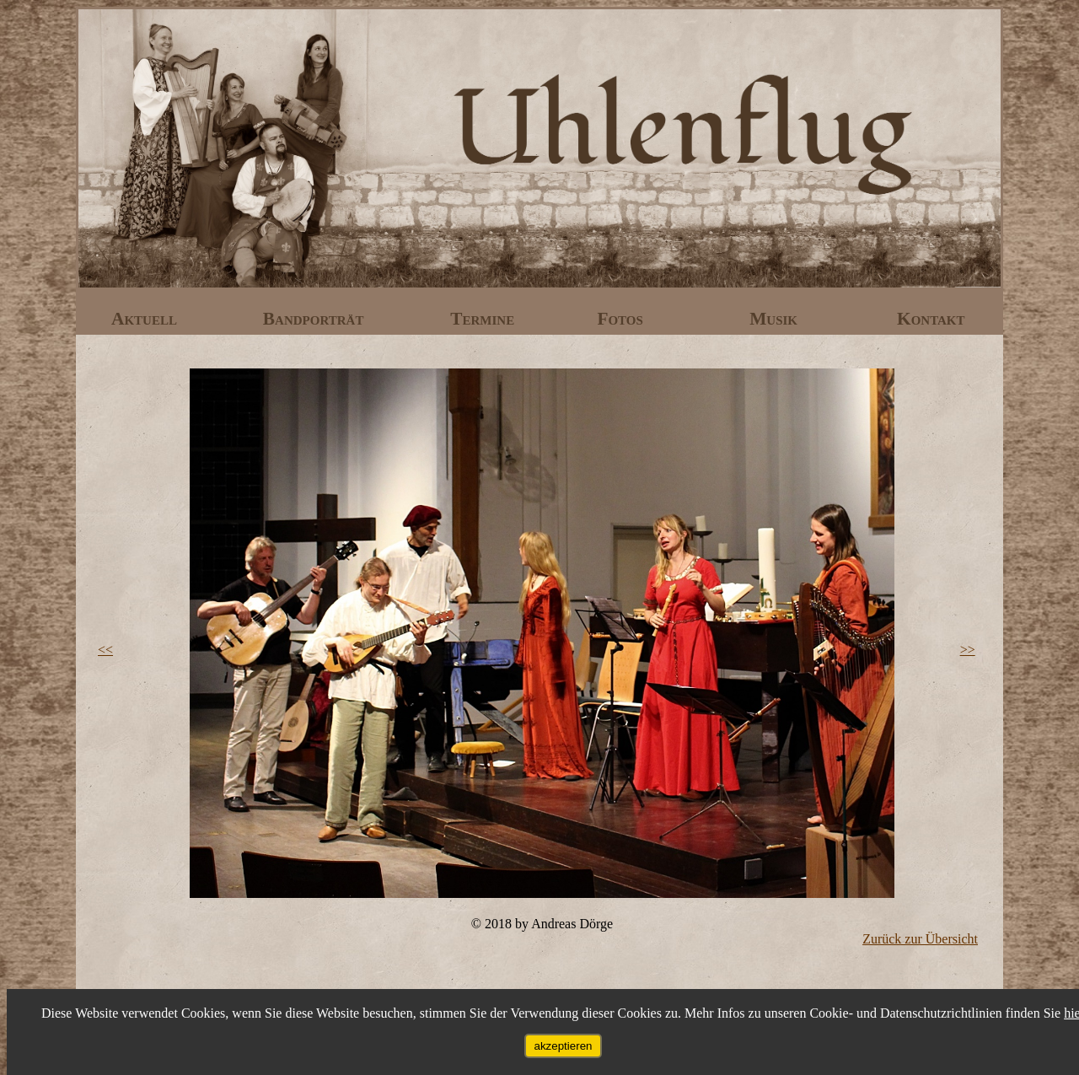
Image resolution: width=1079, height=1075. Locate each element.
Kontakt (931, 319)
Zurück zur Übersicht (920, 939)
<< (105, 649)
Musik (775, 319)
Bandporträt (315, 319)
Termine (484, 319)
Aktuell (146, 319)
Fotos (622, 319)
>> (967, 649)
